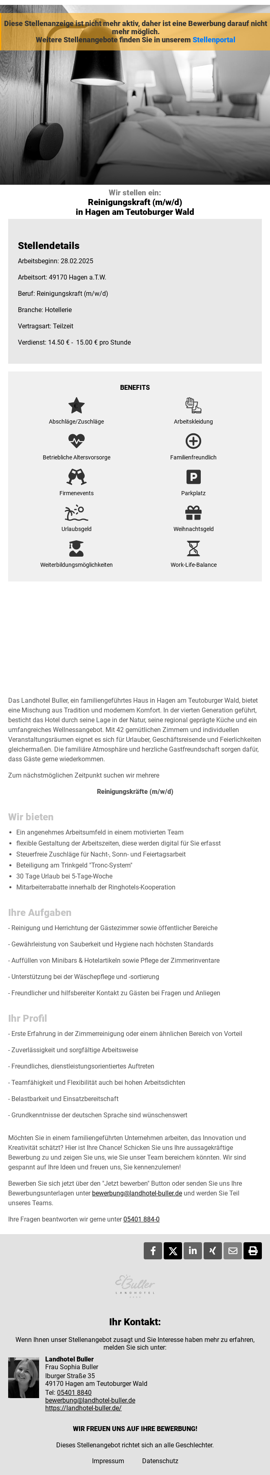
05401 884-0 (141, 1219)
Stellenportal (214, 40)
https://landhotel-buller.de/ (83, 1408)
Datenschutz (160, 1461)
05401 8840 (74, 1392)
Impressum (108, 1461)
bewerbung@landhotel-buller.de (137, 1193)
